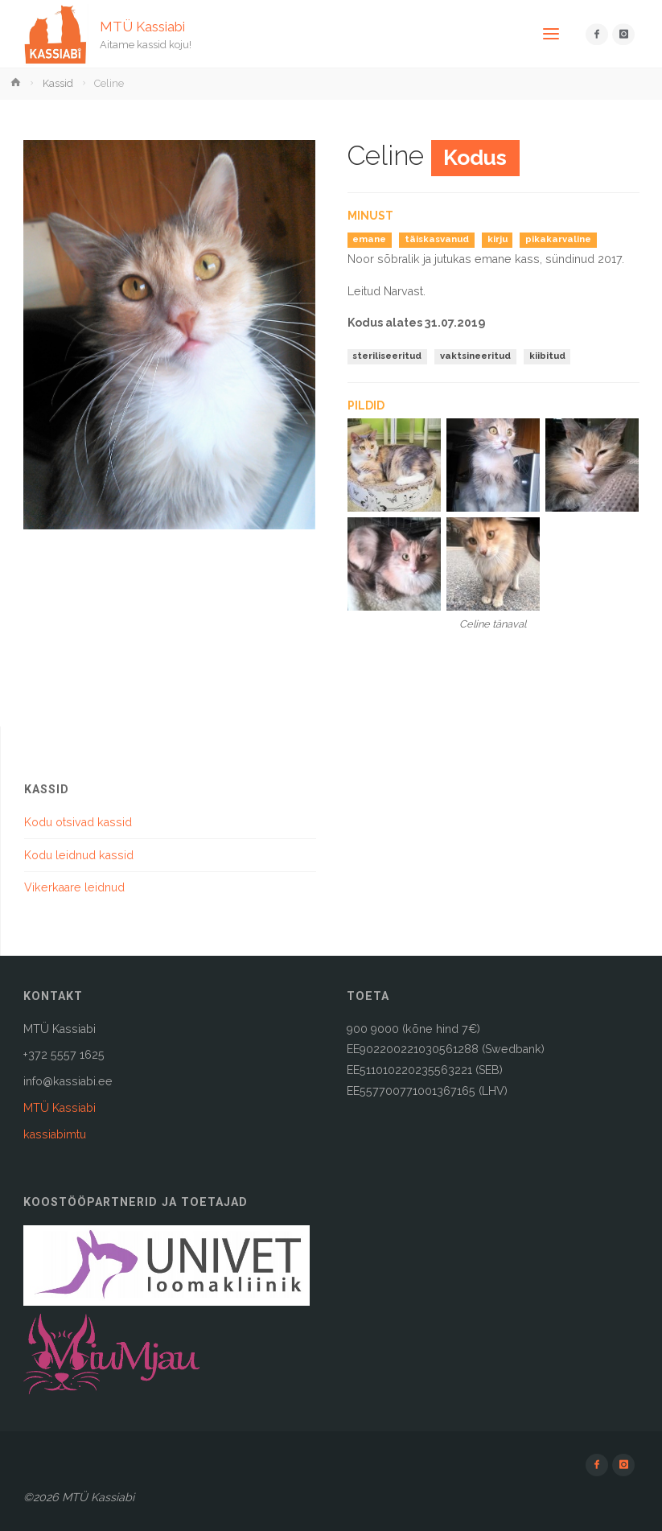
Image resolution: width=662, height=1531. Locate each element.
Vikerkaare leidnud (74, 887)
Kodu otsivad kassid (78, 822)
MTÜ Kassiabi (142, 26)
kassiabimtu (54, 1134)
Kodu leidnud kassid (79, 855)
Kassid (58, 83)
